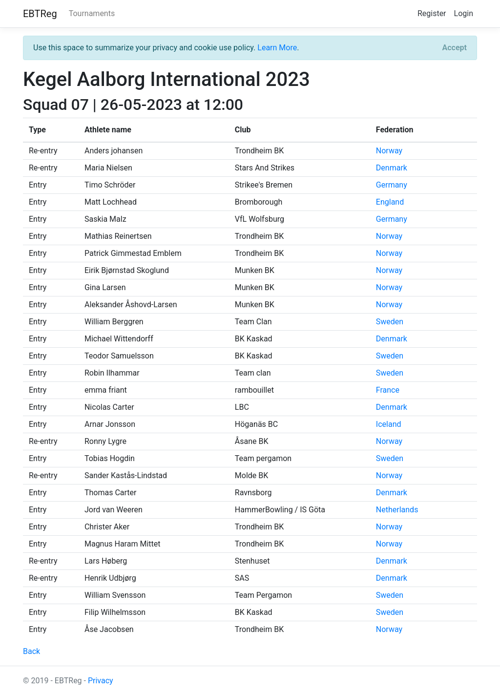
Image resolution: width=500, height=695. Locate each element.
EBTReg (40, 14)
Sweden (389, 321)
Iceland (388, 424)
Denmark (391, 167)
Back (31, 651)
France (387, 390)
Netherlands (397, 509)
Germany (391, 185)
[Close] (455, 48)
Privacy (100, 680)
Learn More (277, 47)
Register (431, 13)
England (390, 202)
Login (463, 13)
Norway (389, 150)
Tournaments (92, 13)
